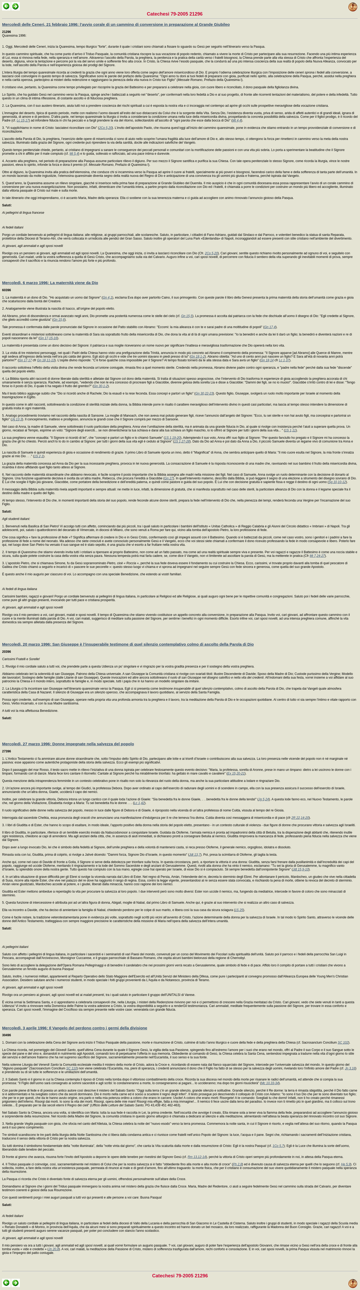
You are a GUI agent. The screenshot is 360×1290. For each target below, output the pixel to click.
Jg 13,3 (17, 419)
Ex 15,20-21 (236, 773)
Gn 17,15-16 (48, 338)
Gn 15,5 (187, 316)
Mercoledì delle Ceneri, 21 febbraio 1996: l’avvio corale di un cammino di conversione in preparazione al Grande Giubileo (116, 24)
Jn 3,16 (350, 1068)
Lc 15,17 (23, 120)
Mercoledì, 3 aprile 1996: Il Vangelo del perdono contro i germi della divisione (74, 1028)
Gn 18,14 (267, 360)
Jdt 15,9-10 (300, 869)
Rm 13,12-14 (197, 1157)
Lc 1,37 (284, 360)
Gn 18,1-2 (198, 356)
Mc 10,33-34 (270, 1083)
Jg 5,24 (264, 799)
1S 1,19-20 (172, 438)
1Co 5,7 (278, 1146)
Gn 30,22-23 (204, 393)
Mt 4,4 (236, 120)
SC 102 (343, 1042)
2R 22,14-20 (300, 818)
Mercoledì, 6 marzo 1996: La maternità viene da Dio (50, 282)
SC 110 (71, 1068)
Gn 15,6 (59, 320)
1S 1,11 (290, 430)
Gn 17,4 (269, 327)
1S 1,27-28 (182, 441)
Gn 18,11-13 (46, 360)
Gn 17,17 (25, 360)
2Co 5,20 (105, 128)
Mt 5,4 (73, 153)
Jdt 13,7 (194, 854)
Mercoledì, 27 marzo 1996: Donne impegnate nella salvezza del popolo (68, 744)
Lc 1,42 (139, 803)
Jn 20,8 (53, 1249)
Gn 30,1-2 (100, 386)
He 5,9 (345, 1164)
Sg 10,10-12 (337, 482)
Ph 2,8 (237, 1164)
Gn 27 (168, 478)
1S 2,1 (38, 456)
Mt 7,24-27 (317, 556)
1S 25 (239, 910)
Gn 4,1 (107, 297)
